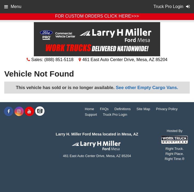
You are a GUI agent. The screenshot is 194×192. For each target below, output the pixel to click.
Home (89, 109)
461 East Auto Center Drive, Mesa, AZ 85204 (123, 59)
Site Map (143, 109)
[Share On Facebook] (8, 111)
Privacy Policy (167, 109)
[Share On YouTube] (29, 111)
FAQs (104, 109)
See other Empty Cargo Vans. (147, 87)
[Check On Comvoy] (40, 111)
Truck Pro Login (115, 115)
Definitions (123, 109)
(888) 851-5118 (58, 59)
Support (91, 115)
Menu (12, 6)
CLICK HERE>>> (121, 16)
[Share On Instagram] (19, 111)
